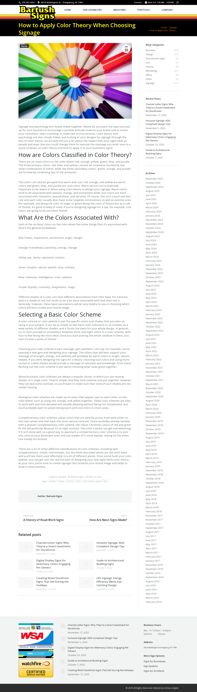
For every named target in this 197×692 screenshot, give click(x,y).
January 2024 (153, 265)
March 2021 (152, 384)
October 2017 (153, 523)
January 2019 (153, 466)
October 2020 (153, 392)
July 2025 (151, 195)
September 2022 (155, 330)
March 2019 (152, 458)
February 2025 (154, 211)
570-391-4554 (26, 2)
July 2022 (151, 338)
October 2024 (153, 228)
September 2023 (155, 281)
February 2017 (154, 556)
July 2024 (151, 240)
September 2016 (155, 577)
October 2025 (153, 182)
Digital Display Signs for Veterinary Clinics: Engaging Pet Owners (53, 564)
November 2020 (154, 388)
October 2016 (153, 573)
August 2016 (153, 581)
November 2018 (154, 474)
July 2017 (151, 536)
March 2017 (152, 552)
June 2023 (151, 293)
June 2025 (151, 199)
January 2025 (153, 215)
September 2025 (155, 186)
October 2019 (153, 429)
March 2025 (152, 207)
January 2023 (153, 314)
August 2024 (153, 236)
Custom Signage (88, 481)
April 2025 (151, 203)
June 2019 (151, 445)
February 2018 (154, 511)
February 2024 (154, 260)
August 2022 (153, 334)
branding (61, 481)
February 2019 (154, 462)
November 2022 (154, 322)
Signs (105, 481)
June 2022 (151, 343)
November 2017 (154, 519)
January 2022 (153, 363)
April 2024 (151, 252)
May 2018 (151, 499)
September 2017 (155, 527)
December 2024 (154, 219)
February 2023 (154, 310)
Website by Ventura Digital (165, 688)
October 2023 (153, 277)
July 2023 (151, 289)
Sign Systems (151, 666)
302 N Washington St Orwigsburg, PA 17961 (160, 647)
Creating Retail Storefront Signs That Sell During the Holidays (52, 581)
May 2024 (151, 248)
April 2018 (151, 503)
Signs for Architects (154, 670)
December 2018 (154, 470)
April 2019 (151, 453)
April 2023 (151, 301)
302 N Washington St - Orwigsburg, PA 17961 (60, 2)
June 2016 (151, 589)
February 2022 (154, 359)
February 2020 (154, 412)
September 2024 (155, 232)
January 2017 (153, 560)
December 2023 (154, 269)
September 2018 (155, 482)
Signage (24, 46)
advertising (52, 481)
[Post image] (26, 547)
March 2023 (152, 306)
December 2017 (154, 515)
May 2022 (151, 347)
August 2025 (153, 191)
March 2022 (152, 355)
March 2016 (152, 597)
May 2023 (151, 297)
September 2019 (155, 433)
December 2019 (154, 421)
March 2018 (152, 507)
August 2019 (153, 437)
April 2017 (151, 548)
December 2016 (154, 564)
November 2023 (154, 273)
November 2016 (154, 569)
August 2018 (153, 486)
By (76, 476)
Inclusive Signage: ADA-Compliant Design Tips (110, 544)
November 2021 (154, 371)
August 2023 (153, 285)
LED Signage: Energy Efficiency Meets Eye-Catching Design (109, 581)
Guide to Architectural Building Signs (110, 562)
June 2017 (151, 540)
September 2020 (155, 396)
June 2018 (151, 495)
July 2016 (151, 585)
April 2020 (151, 404)
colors (78, 481)
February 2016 (154, 601)
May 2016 (151, 593)
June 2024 (151, 244)
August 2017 (153, 532)
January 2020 (153, 417)
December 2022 (154, 318)
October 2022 (153, 326)
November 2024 (154, 223)
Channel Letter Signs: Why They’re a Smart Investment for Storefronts (53, 546)
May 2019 (151, 449)
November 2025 (154, 178)
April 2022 (151, 351)
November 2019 (154, 425)
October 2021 (153, 375)
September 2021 (155, 380)
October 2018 (153, 478)
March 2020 (152, 408)
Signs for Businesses (155, 661)
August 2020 (153, 400)
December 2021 (154, 367)
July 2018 (151, 490)
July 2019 (151, 441)
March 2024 (152, 256)
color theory (70, 481)
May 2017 (151, 544)
